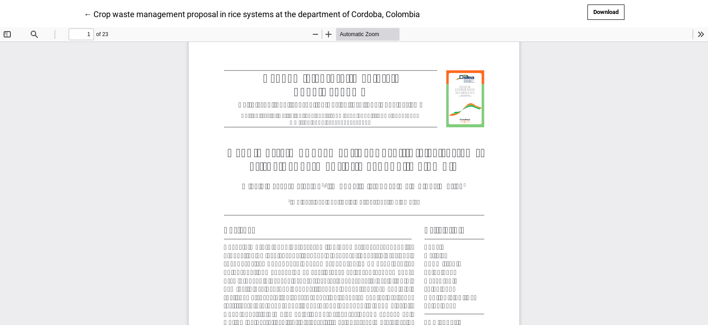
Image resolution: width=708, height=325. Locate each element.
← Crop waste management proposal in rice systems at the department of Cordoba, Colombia (252, 13)
